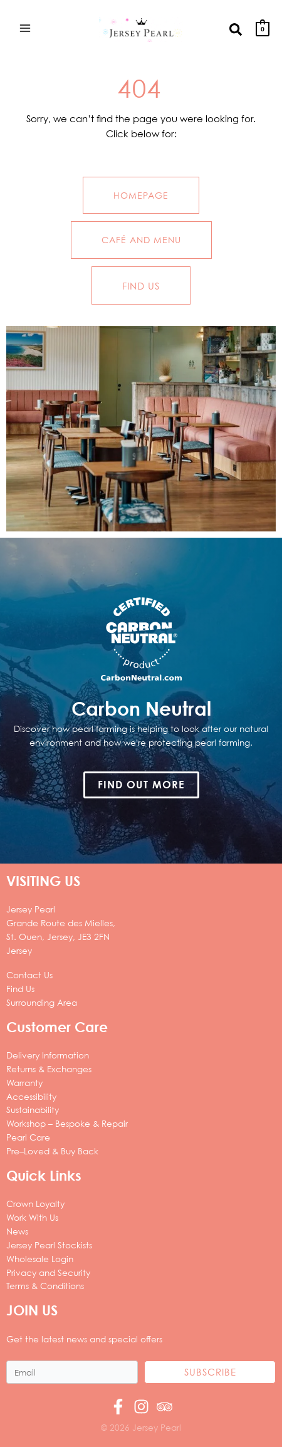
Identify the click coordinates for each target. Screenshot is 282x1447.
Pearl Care (28, 1137)
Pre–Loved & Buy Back (52, 1151)
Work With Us (32, 1217)
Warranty (24, 1082)
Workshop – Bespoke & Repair (67, 1123)
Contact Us (29, 974)
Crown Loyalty (35, 1203)
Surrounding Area (41, 1002)
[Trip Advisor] (164, 1406)
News (17, 1231)
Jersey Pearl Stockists (49, 1245)
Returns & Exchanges (48, 1068)
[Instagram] (141, 1406)
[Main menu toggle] (25, 28)
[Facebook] (118, 1406)
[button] (236, 28)
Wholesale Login (39, 1258)
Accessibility (31, 1096)
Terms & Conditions (45, 1285)
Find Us (20, 988)
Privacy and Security (48, 1272)
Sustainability (32, 1109)
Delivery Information (47, 1055)
